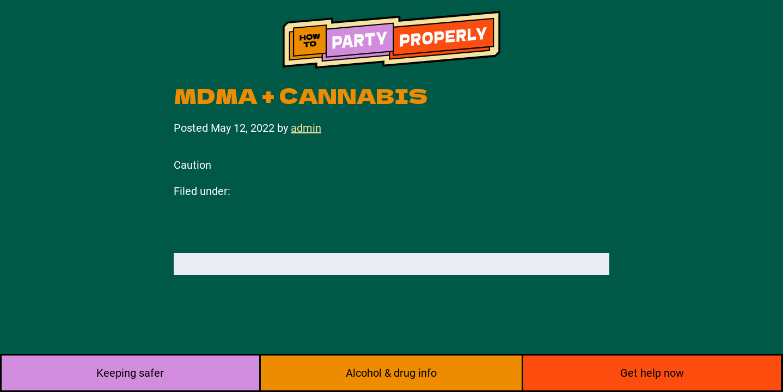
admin (306, 127)
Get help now (652, 372)
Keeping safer (130, 372)
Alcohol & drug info (391, 372)
